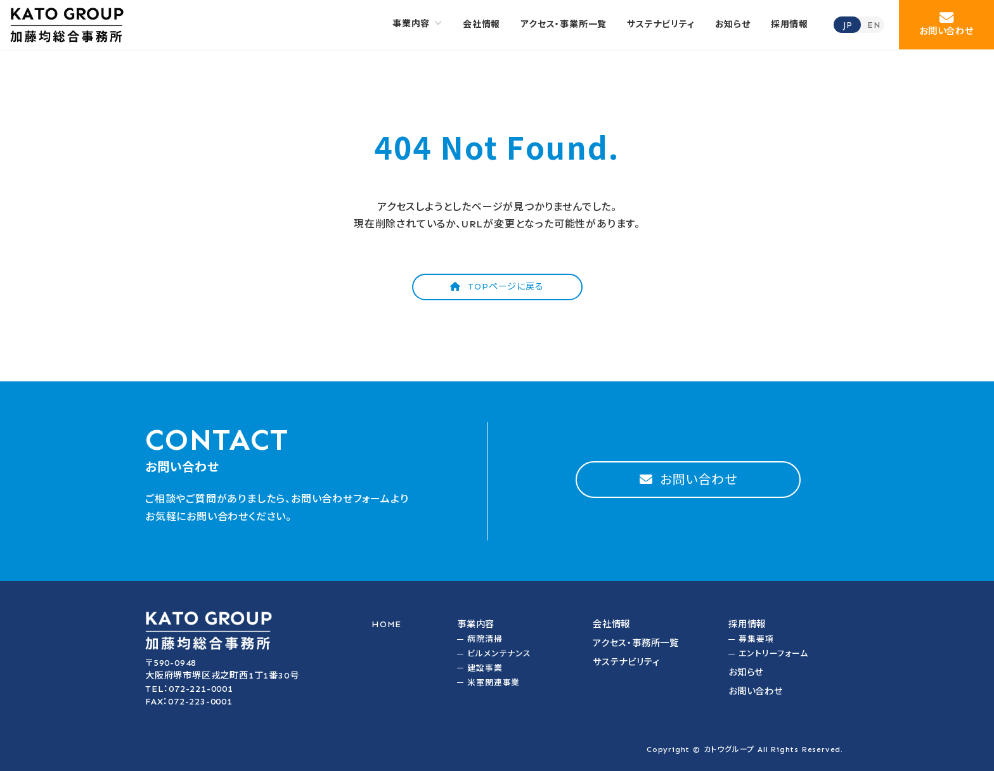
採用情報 (747, 624)
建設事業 (484, 668)
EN (874, 25)
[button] (946, 24)
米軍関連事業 (493, 682)
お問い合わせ (755, 691)
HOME (386, 624)
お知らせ (745, 672)
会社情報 (611, 624)
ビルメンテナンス (499, 653)
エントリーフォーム (773, 653)
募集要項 (756, 639)
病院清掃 (484, 639)
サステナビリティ (626, 662)
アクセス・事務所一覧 (636, 643)
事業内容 (475, 624)
